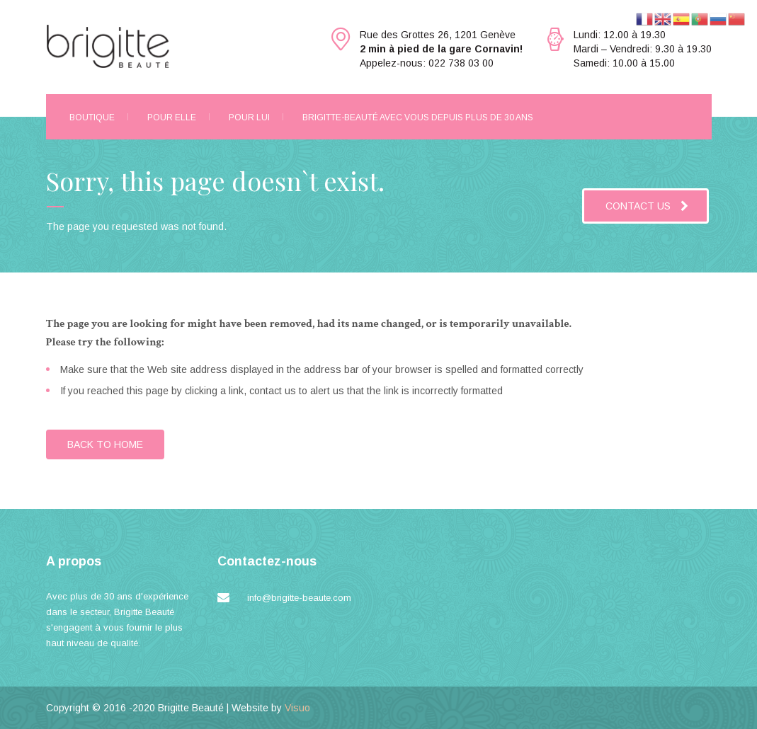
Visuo (297, 707)
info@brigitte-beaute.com (299, 597)
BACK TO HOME (105, 444)
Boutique (92, 117)
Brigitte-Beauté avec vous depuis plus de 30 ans (417, 117)
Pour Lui (249, 117)
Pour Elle (171, 117)
